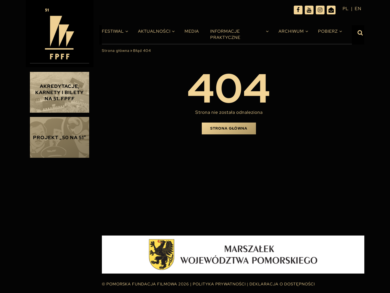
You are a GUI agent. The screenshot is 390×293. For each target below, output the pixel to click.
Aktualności (154, 31)
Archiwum (291, 31)
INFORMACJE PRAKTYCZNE (225, 34)
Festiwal (113, 31)
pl (346, 9)
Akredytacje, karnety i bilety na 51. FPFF (59, 92)
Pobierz (328, 31)
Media (192, 31)
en (358, 9)
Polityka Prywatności (219, 284)
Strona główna (116, 50)
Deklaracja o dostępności (282, 284)
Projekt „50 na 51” (59, 137)
